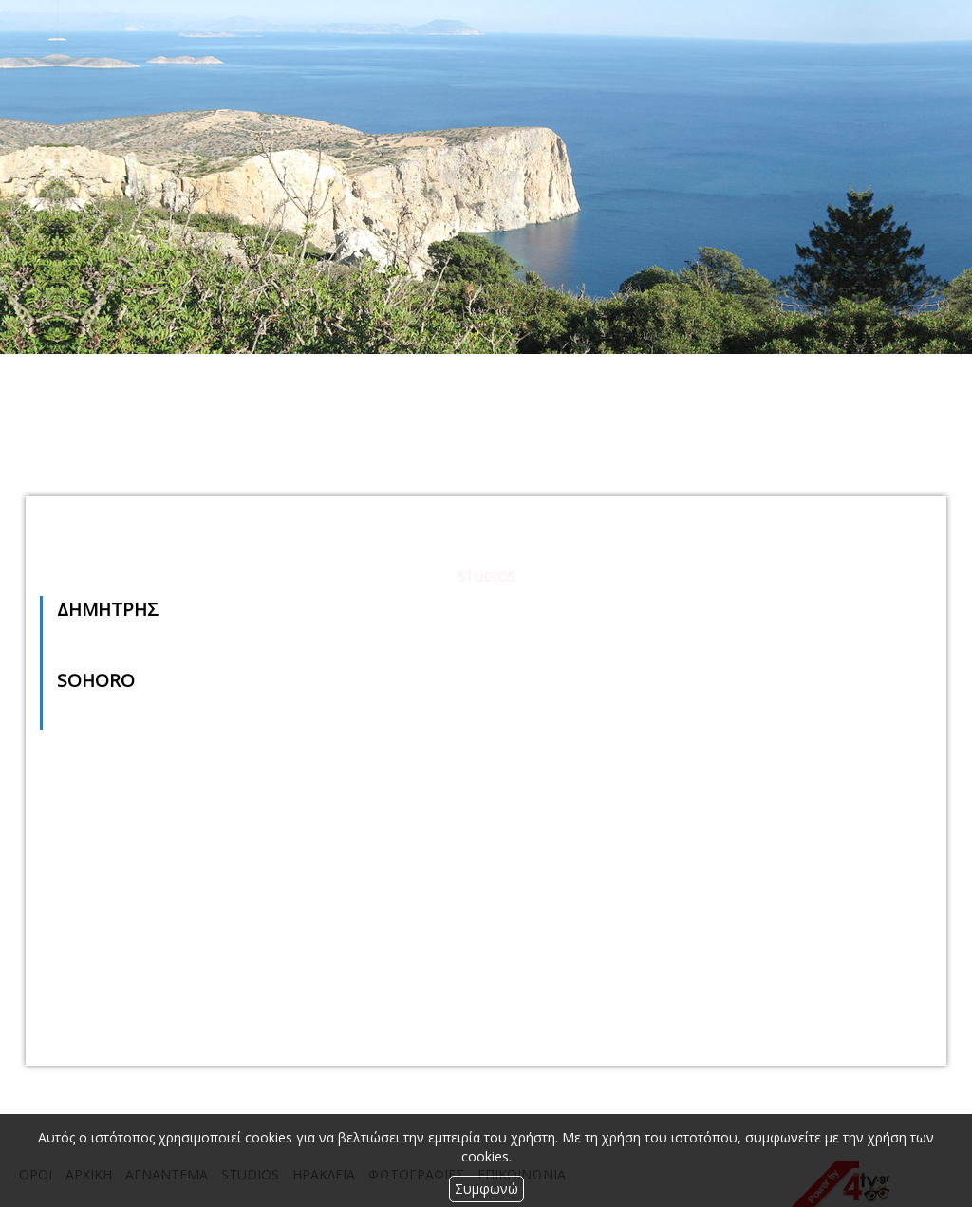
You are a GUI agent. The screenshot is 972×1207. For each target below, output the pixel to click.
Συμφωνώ (486, 1188)
